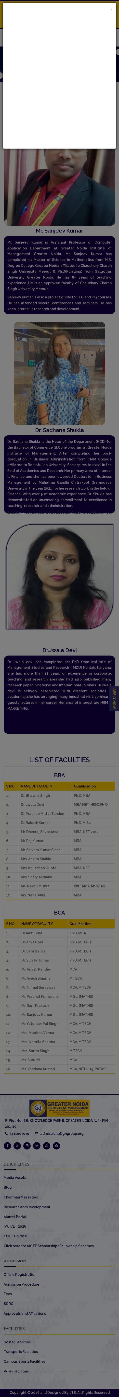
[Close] (111, 9)
